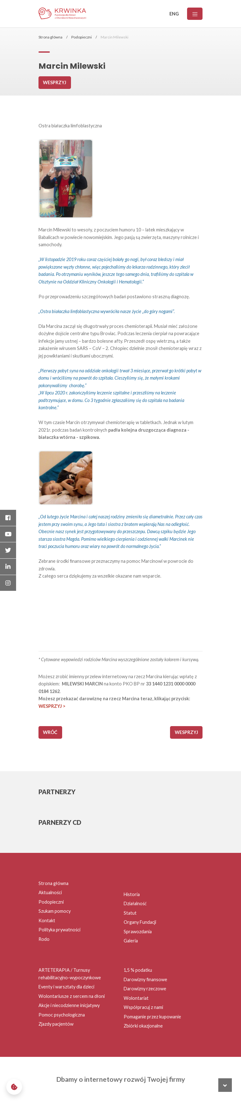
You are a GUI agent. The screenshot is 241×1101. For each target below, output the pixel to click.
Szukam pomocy (54, 911)
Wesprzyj (54, 82)
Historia (132, 894)
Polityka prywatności (59, 929)
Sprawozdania (138, 931)
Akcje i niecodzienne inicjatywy (69, 1005)
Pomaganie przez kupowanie (152, 1016)
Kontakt (46, 920)
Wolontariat (136, 998)
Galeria (131, 940)
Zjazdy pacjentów (55, 1024)
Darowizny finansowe (145, 979)
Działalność (135, 903)
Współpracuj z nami (143, 1007)
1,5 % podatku (138, 970)
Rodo (44, 939)
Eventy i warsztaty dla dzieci (66, 986)
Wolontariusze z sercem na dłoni (71, 996)
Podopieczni (81, 37)
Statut (130, 913)
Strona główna (50, 37)
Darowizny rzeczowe (145, 988)
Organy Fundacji (140, 922)
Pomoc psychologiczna (61, 1014)
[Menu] (195, 14)
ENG (174, 13)
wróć (50, 732)
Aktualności (50, 892)
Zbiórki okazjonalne (143, 1025)
